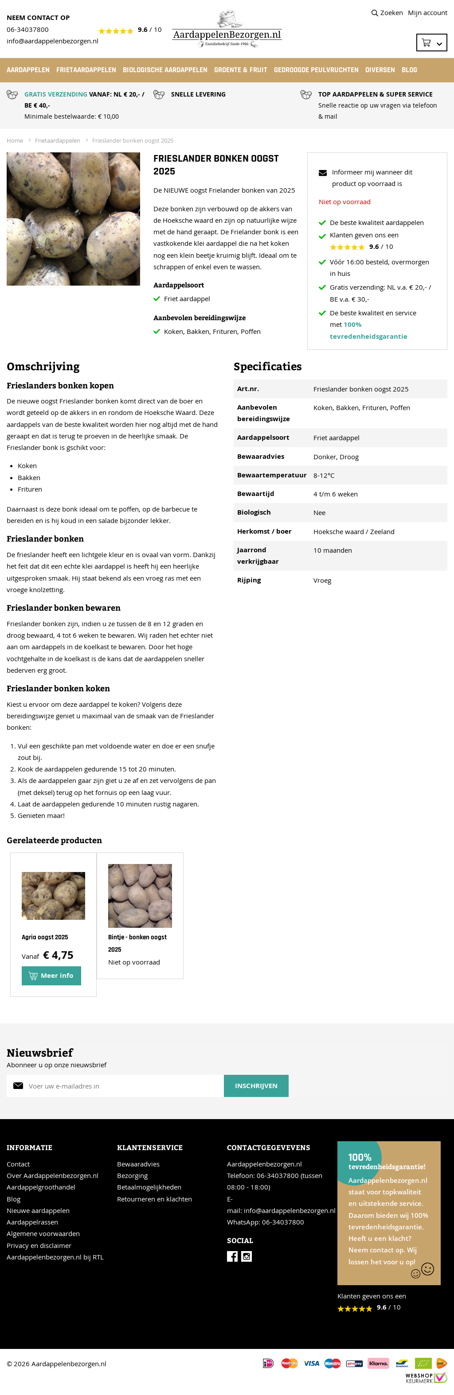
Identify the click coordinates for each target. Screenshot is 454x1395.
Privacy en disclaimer (39, 1245)
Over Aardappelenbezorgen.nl (52, 1175)
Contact (18, 1163)
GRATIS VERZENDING (55, 94)
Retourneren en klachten (154, 1198)
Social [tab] (240, 1240)
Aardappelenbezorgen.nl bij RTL (55, 1256)
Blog (13, 1198)
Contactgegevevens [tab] (268, 1147)
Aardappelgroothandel (41, 1186)
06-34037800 (28, 29)
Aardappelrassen (32, 1221)
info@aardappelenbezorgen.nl (290, 1210)
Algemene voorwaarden (43, 1233)
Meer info (57, 975)
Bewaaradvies (138, 1163)
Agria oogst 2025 (45, 937)
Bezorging (132, 1175)
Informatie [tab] (29, 1147)
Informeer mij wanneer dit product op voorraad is (372, 177)
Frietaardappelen (57, 140)
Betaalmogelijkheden (149, 1186)
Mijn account (427, 12)
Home (15, 140)
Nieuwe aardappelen (38, 1210)
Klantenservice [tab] (150, 1147)
